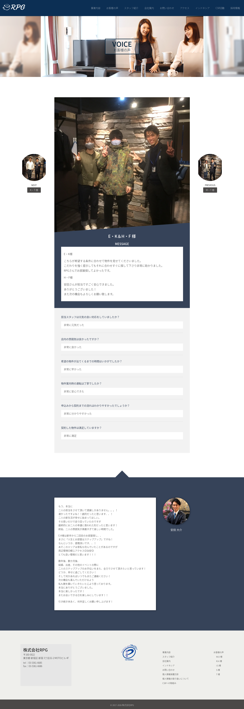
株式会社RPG (35, 648)
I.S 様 (218, 663)
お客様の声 (112, 7)
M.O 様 (219, 655)
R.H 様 (219, 659)
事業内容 (95, 7)
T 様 (218, 672)
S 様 (218, 668)
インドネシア (202, 7)
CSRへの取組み (169, 681)
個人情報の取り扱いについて (175, 677)
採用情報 (235, 7)
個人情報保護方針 (170, 672)
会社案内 (149, 7)
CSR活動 (220, 7)
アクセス (184, 7)
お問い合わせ (167, 7)
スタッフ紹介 (131, 7)
